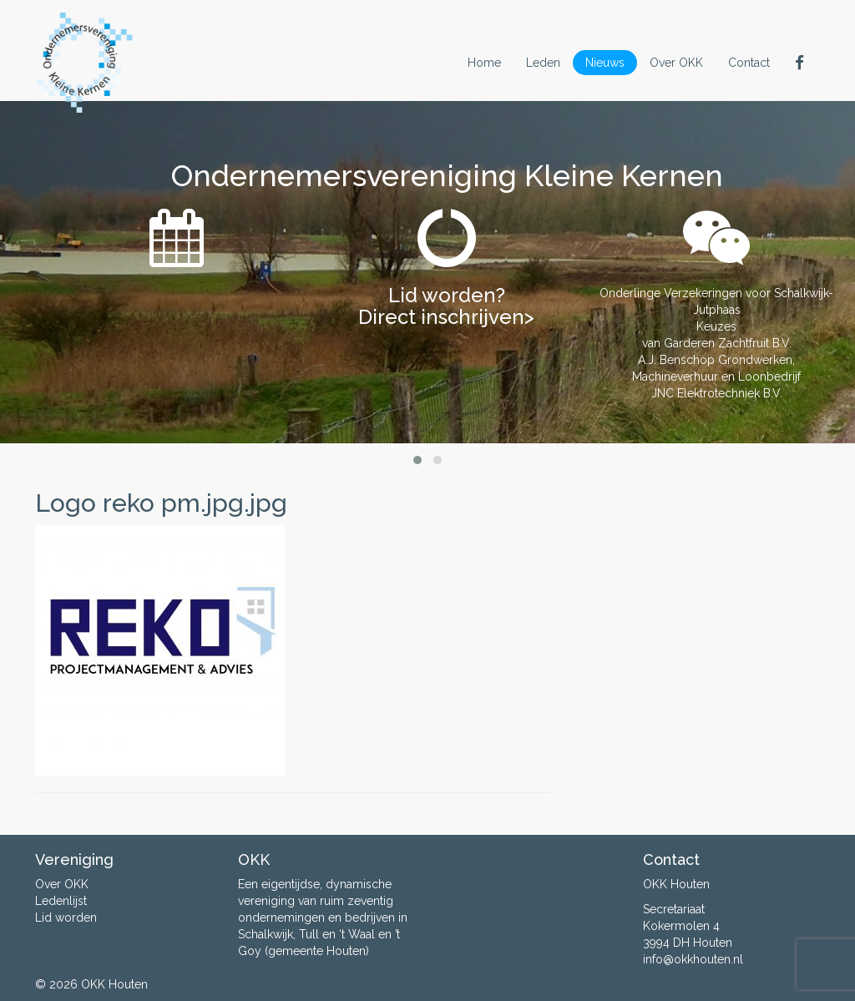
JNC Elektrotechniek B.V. (716, 393)
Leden (543, 62)
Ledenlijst (61, 900)
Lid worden (66, 917)
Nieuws (605, 62)
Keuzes (716, 326)
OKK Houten (114, 984)
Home (484, 62)
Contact (749, 62)
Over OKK (676, 62)
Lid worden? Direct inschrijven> (446, 306)
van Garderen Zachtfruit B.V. (717, 343)
